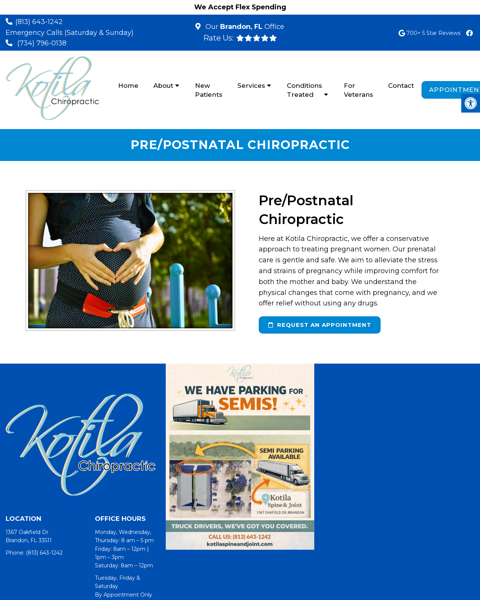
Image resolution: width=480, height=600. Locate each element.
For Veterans (358, 90)
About (163, 85)
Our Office (244, 27)
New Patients (208, 90)
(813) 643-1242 (39, 22)
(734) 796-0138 (41, 43)
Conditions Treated (304, 90)
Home (128, 85)
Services (251, 85)
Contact (401, 85)
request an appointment (319, 324)
